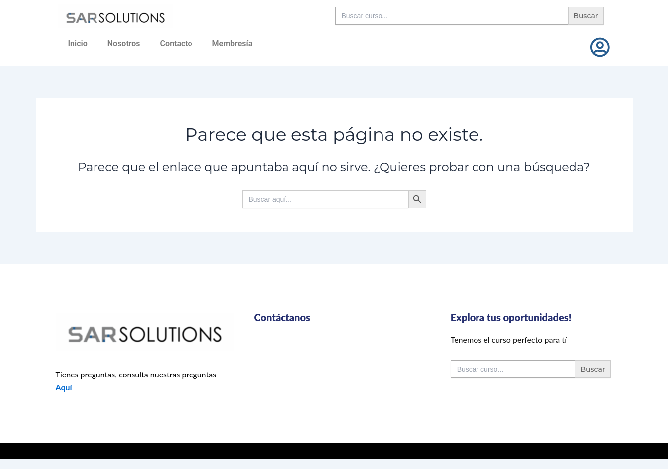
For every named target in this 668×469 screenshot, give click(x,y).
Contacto (176, 43)
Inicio (78, 43)
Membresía (232, 43)
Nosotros (123, 43)
